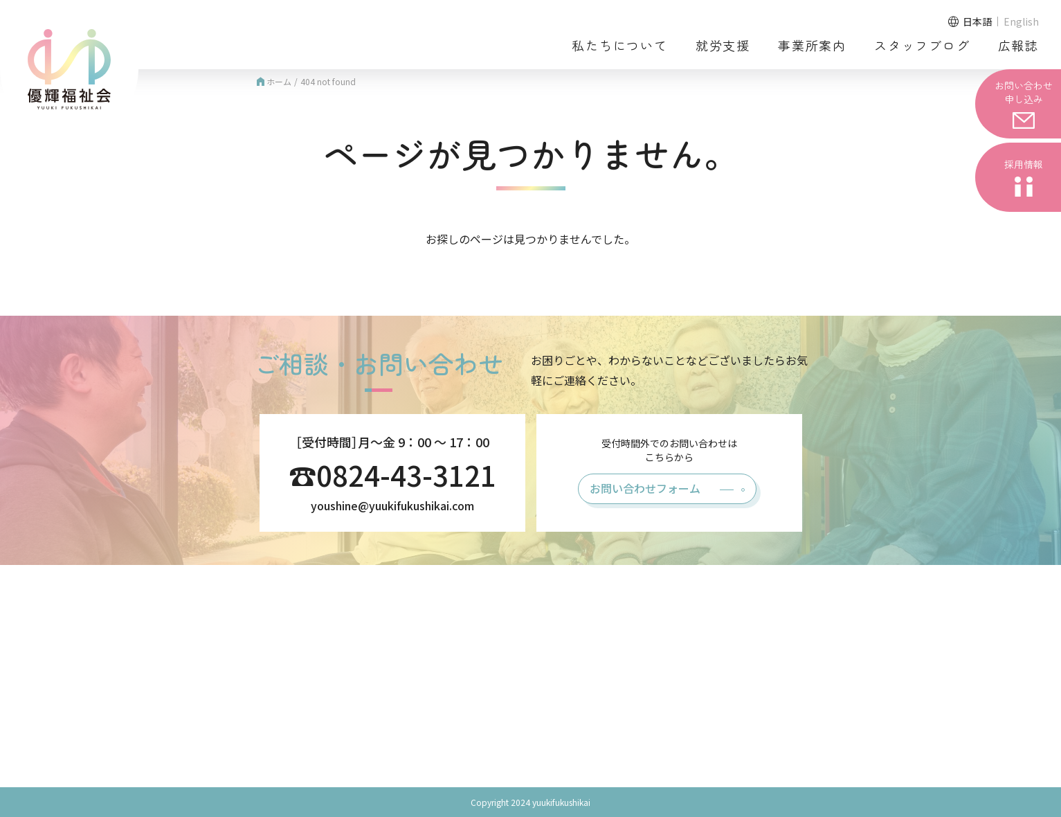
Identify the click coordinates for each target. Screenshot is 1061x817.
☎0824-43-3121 (392, 475)
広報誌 (1018, 45)
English (1021, 21)
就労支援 (723, 45)
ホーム (272, 81)
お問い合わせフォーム (645, 488)
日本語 (977, 21)
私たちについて (620, 45)
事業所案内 (812, 45)
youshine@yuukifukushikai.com (392, 505)
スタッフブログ (922, 45)
